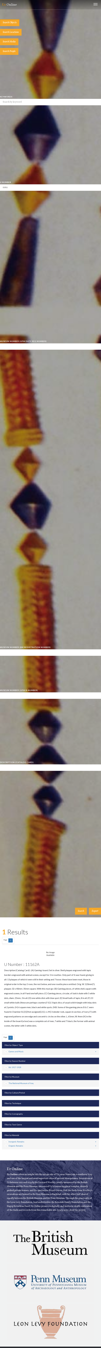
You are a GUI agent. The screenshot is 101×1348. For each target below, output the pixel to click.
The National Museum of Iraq (19, 1083)
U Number (5, 182)
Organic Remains (14, 1146)
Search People (9, 51)
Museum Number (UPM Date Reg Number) (23, 341)
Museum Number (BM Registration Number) (25, 647)
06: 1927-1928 (13, 1067)
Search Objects (10, 22)
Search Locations (11, 32)
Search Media (9, 41)
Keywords (6, 97)
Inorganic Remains (14, 1141)
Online (9, 4)
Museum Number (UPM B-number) (19, 690)
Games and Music (14, 1051)
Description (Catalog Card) (17, 762)
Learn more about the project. (71, 1210)
